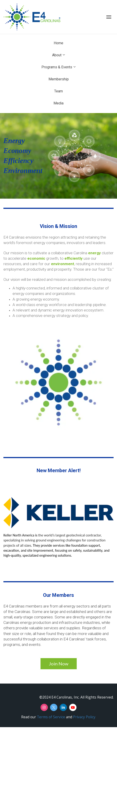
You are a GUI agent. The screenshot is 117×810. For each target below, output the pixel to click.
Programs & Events (56, 67)
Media (58, 103)
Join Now (58, 663)
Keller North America (18, 535)
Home (58, 43)
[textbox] (58, 156)
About (56, 55)
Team (58, 91)
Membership (58, 79)
